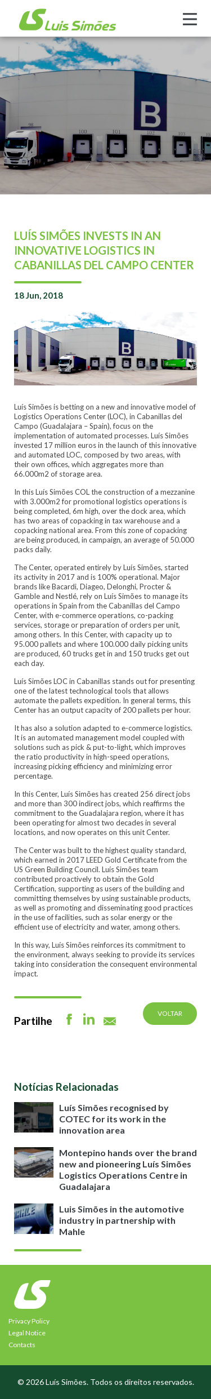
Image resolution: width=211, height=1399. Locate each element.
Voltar (170, 1013)
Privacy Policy (29, 1321)
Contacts (21, 1344)
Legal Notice (27, 1333)
